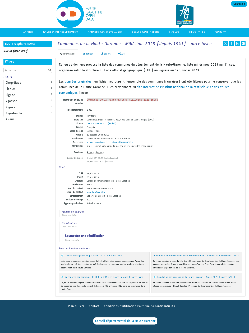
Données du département (60, 32)
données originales (78, 81)
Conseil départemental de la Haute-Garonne (125, 321)
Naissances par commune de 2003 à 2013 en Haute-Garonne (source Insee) (105, 277)
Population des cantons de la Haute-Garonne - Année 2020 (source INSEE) (196, 277)
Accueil (28, 32)
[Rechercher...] (27, 70)
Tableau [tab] (88, 53)
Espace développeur (146, 32)
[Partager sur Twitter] (225, 43)
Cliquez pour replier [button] (69, 227)
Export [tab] (105, 53)
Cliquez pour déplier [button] (69, 215)
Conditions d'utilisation (120, 306)
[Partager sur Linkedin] (237, 43)
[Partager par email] (243, 43)
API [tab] (121, 53)
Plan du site (76, 306)
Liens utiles (197, 32)
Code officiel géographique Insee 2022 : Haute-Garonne (93, 255)
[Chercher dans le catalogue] (50, 70)
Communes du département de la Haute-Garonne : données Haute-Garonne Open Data (198, 255)
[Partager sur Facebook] (231, 43)
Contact (220, 32)
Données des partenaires (105, 32)
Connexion (239, 3)
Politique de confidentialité (156, 306)
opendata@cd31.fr (96, 192)
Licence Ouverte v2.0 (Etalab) (101, 123)
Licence (174, 32)
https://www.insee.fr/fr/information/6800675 (110, 142)
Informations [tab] (67, 53)
